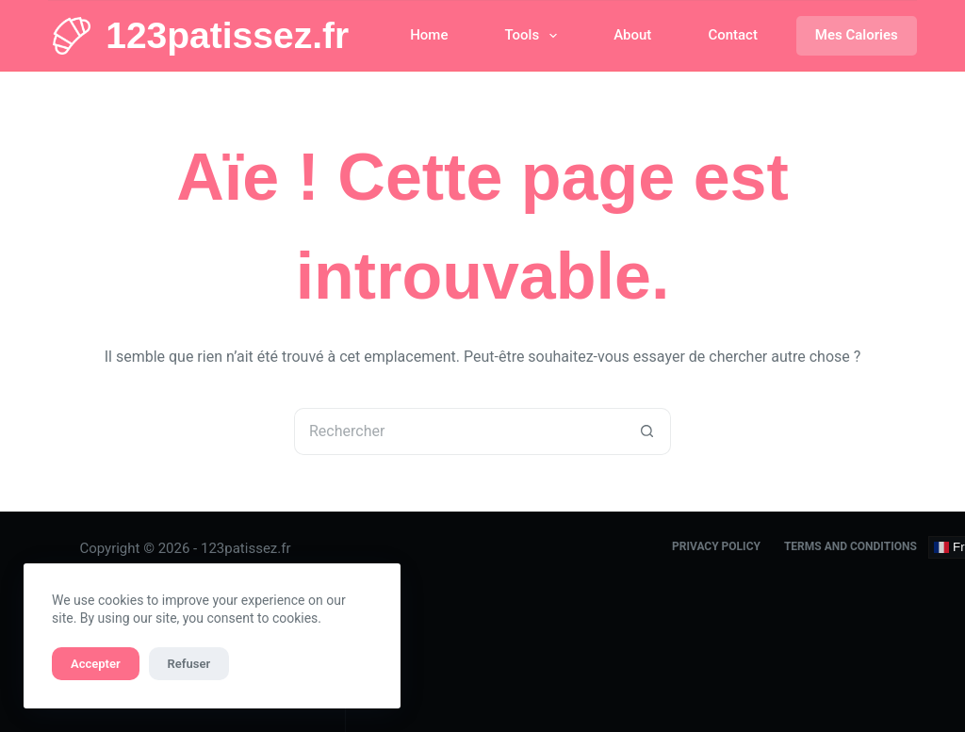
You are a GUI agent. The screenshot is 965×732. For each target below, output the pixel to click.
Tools (534, 35)
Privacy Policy (716, 546)
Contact (733, 34)
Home (429, 34)
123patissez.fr (227, 35)
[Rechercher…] (459, 431)
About (632, 34)
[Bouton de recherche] (647, 431)
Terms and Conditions (850, 546)
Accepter (96, 664)
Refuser (189, 664)
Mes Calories (856, 34)
